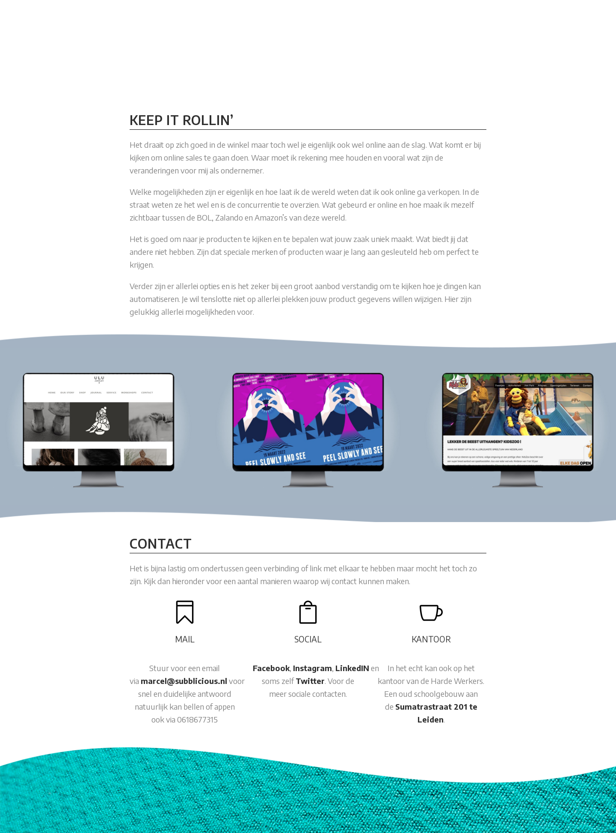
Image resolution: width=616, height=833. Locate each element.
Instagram (312, 668)
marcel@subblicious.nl (184, 681)
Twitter (310, 681)
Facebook (271, 668)
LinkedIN (352, 668)
